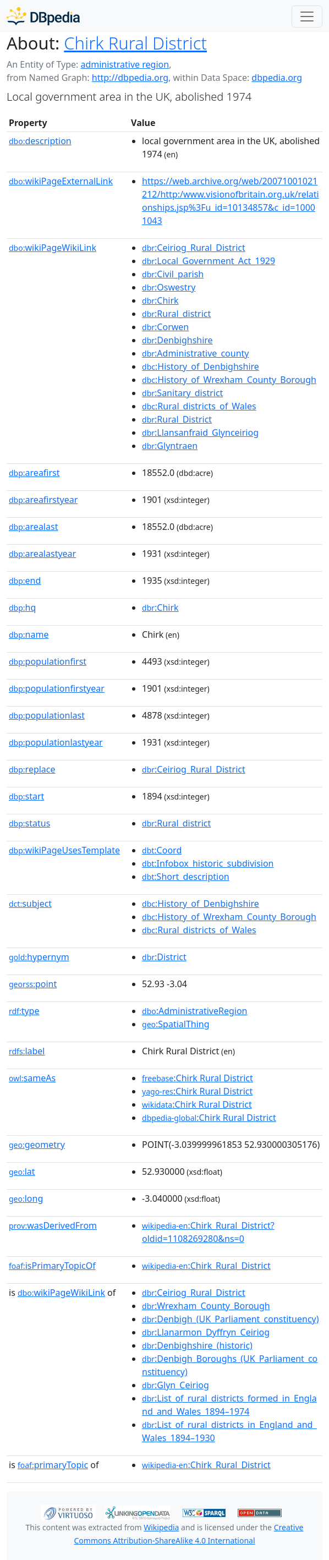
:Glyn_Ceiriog (175, 1385)
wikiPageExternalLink (61, 181)
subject (30, 903)
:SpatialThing (176, 1024)
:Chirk (160, 300)
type (24, 1011)
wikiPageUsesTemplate (64, 850)
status (29, 823)
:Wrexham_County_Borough (206, 1306)
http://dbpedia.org (130, 78)
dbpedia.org (276, 78)
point (33, 984)
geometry (37, 1144)
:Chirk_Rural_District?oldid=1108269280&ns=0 (208, 1232)
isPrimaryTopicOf (52, 1266)
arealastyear (42, 554)
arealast (33, 527)
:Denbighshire (177, 340)
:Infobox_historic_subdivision (207, 863)
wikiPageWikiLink (52, 248)
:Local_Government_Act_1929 (208, 261)
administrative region (124, 64)
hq (22, 607)
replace (32, 769)
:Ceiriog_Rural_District (193, 248)
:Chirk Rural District (197, 1078)
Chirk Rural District (135, 42)
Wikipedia (161, 1527)
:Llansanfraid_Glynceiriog (200, 432)
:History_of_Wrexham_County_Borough (229, 380)
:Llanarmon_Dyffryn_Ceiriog (206, 1332)
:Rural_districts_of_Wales (199, 406)
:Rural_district (176, 314)
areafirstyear (43, 500)
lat (22, 1171)
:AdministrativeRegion (194, 1011)
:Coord (162, 850)
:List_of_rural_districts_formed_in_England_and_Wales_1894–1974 (229, 1404)
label (27, 1051)
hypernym (39, 957)
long (26, 1198)
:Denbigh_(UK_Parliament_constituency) (230, 1319)
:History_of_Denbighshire (200, 366)
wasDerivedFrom (53, 1225)
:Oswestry (168, 287)
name (28, 634)
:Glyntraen (170, 446)
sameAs (32, 1078)
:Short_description (185, 877)
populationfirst (47, 661)
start (26, 796)
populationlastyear (56, 742)
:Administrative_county (195, 353)
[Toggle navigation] (307, 17)
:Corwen (165, 327)
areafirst (34, 473)
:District (164, 957)
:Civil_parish (173, 274)
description (40, 141)
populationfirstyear (57, 688)
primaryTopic (53, 1465)
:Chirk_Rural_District (206, 1266)
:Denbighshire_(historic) (197, 1345)
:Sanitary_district (182, 393)
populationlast (47, 715)
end (25, 580)
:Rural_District (177, 419)
